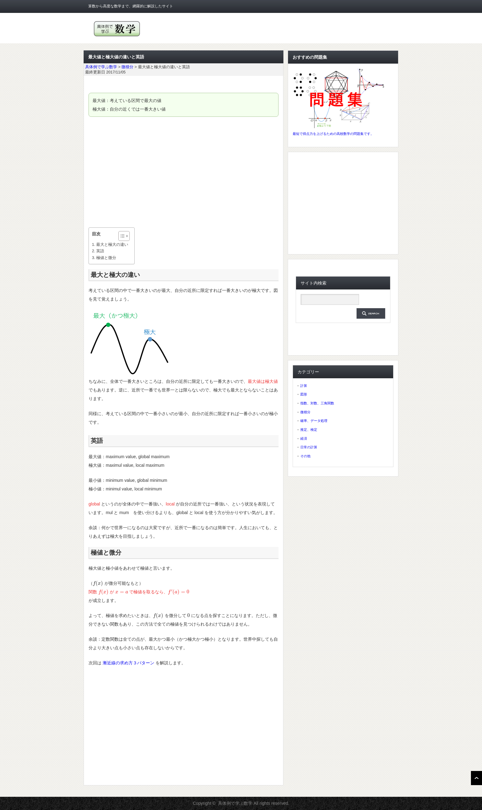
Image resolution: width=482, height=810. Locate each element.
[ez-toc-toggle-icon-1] (121, 236)
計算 (303, 385)
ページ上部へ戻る (476, 778)
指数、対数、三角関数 (317, 403)
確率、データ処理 (313, 421)
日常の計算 (308, 447)
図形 (303, 394)
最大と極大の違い (112, 244)
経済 (303, 438)
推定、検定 (308, 429)
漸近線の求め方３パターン (128, 662)
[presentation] (98, 583)
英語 (100, 251)
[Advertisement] (184, 172)
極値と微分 (106, 257)
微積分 (305, 412)
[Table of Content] (124, 236)
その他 (305, 456)
